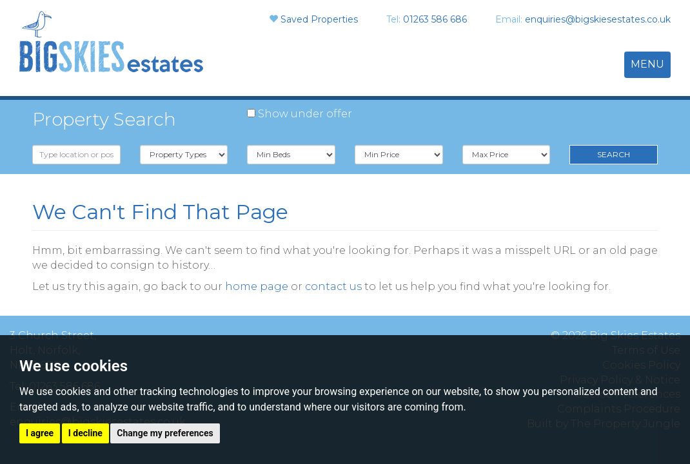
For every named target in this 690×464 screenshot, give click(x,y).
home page (256, 286)
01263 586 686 (435, 19)
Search (613, 154)
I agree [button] (40, 433)
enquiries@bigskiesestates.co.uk (598, 19)
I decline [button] (85, 433)
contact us (333, 286)
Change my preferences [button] (165, 433)
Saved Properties (319, 19)
